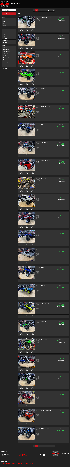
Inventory (8, 463)
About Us (13, 463)
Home (3, 463)
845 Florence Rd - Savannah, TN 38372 (54, 1)
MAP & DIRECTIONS (23, 455)
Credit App (26, 463)
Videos (31, 463)
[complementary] (66, 463)
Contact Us (19, 463)
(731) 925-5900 (66, 1)
